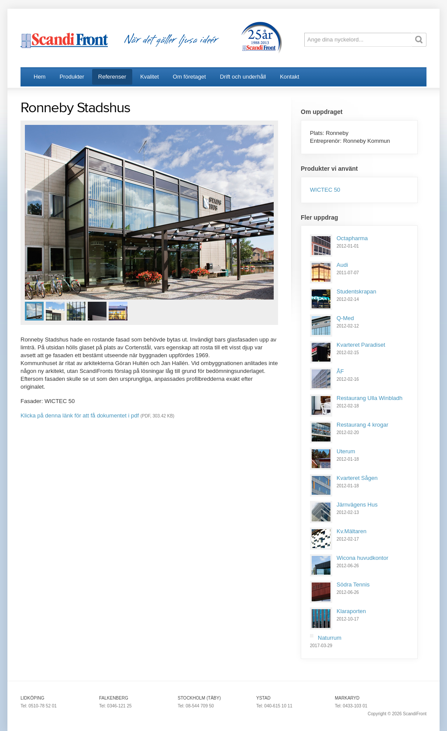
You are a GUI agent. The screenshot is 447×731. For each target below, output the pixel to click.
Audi (342, 265)
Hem (39, 76)
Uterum (346, 451)
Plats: (318, 133)
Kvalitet (149, 76)
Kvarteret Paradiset (361, 344)
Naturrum (329, 637)
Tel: (24, 705)
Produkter (71, 76)
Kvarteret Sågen (357, 478)
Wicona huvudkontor (363, 558)
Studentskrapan (356, 291)
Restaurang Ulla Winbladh (369, 398)
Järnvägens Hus (357, 504)
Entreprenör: (326, 141)
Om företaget (189, 76)
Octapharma (352, 238)
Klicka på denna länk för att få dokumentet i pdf (80, 415)
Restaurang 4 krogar (363, 424)
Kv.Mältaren (351, 531)
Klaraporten (351, 611)
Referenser (112, 76)
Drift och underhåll (243, 76)
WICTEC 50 (325, 189)
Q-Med (345, 318)
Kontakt (289, 76)
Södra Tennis (353, 584)
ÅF (340, 371)
